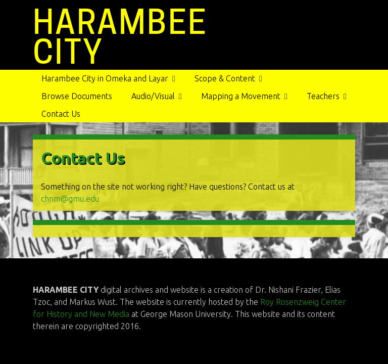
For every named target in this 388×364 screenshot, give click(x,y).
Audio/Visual (153, 96)
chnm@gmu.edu (70, 198)
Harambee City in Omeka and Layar (104, 78)
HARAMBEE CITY (120, 37)
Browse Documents (76, 96)
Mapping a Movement (240, 96)
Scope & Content (225, 78)
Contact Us (60, 113)
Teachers (323, 96)
